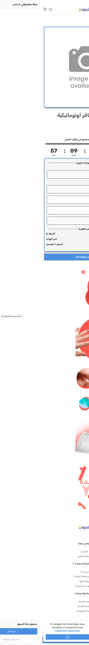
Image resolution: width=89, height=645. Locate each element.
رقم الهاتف (77, 182)
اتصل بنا (44, 551)
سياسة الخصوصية (44, 611)
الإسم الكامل (76, 167)
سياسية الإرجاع (44, 606)
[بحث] (10, 9)
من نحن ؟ (44, 572)
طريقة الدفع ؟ (44, 581)
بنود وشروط (44, 601)
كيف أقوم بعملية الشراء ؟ (44, 576)
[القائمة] (83, 9)
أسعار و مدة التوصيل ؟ (44, 586)
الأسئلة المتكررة (45, 556)
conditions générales (27, 631)
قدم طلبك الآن (44, 256)
